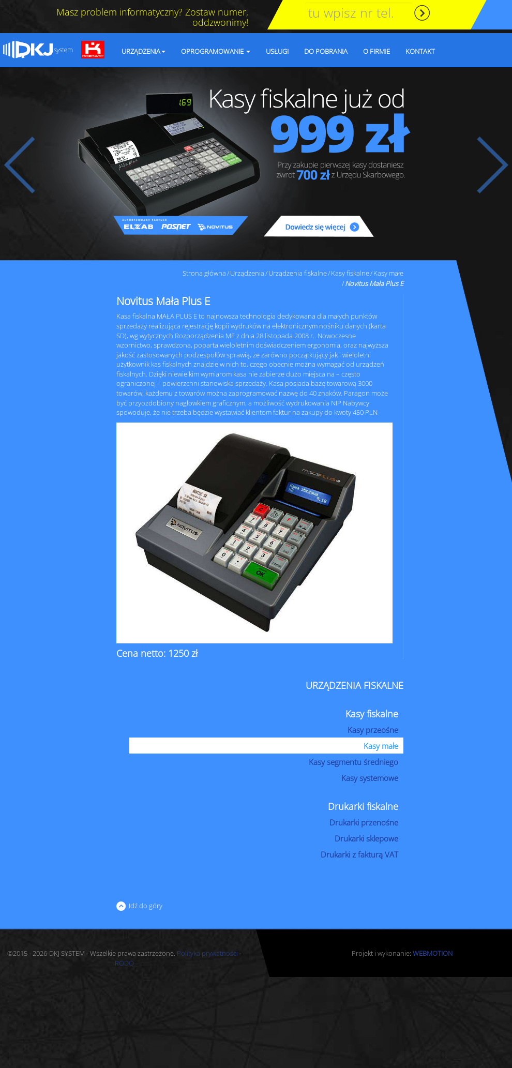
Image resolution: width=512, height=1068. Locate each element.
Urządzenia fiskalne (297, 273)
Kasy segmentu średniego (353, 762)
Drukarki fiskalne (363, 806)
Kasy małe (388, 273)
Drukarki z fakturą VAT (359, 854)
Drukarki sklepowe (366, 838)
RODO (124, 963)
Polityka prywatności (207, 953)
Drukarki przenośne (363, 822)
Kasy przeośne (373, 730)
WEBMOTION (433, 953)
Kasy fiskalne (350, 273)
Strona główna (204, 273)
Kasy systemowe (369, 778)
